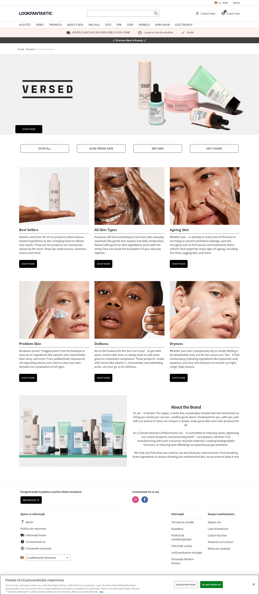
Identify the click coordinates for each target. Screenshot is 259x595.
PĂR (119, 25)
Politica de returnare (33, 528)
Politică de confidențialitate (181, 537)
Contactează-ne (32, 542)
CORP (130, 25)
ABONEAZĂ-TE (31, 500)
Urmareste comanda (35, 548)
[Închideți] (253, 584)
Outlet (187, 32)
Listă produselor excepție (186, 552)
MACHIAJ (94, 25)
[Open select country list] (48, 557)
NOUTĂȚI (25, 25)
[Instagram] (135, 502)
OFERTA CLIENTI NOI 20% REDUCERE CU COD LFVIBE (97, 32)
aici (101, 591)
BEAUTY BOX (75, 25)
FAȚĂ (108, 25)
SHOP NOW (29, 129)
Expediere (177, 529)
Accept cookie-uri (211, 584)
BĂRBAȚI (144, 25)
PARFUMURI (162, 25)
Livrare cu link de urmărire (155, 32)
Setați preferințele (186, 584)
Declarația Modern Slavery (182, 561)
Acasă (21, 49)
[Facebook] (144, 502)
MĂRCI (40, 25)
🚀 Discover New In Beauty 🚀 (129, 40)
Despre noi (214, 522)
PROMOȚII (55, 25)
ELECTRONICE (184, 25)
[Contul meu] (206, 13)
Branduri (31, 49)
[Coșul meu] (231, 13)
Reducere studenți (219, 548)
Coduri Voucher (217, 535)
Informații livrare (33, 535)
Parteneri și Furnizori (220, 542)
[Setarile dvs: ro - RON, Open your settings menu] (221, 2)
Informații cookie (181, 546)
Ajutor (236, 2)
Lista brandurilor (218, 529)
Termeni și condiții (182, 522)
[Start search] (156, 13)
